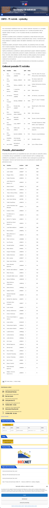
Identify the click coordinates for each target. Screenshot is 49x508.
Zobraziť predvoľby (24, 502)
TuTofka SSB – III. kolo (11, 413)
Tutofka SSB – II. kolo (10, 404)
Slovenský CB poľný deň (11, 409)
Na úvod (15, 471)
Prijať (24, 495)
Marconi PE (5, 474)
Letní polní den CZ (10, 400)
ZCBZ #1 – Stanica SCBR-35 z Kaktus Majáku (28, 481)
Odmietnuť (24, 499)
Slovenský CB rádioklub (24, 10)
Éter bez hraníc (9, 396)
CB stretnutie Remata (10, 392)
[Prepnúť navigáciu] (24, 15)
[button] (47, 486)
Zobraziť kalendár (4, 416)
